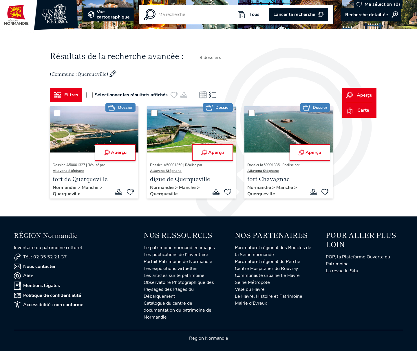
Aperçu (115, 152)
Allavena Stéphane (68, 170)
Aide (23, 275)
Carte (357, 110)
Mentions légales (37, 286)
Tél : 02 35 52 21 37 (40, 257)
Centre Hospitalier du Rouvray (266, 268)
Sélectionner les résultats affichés (127, 95)
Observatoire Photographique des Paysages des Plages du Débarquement (179, 289)
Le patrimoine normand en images (179, 248)
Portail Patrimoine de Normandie (178, 261)
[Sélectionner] (57, 113)
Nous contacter (35, 266)
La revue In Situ (342, 271)
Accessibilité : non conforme (48, 304)
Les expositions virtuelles (170, 268)
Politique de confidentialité (47, 295)
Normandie (65, 187)
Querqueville (67, 194)
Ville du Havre (250, 289)
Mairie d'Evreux (251, 303)
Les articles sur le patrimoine (174, 275)
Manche (91, 187)
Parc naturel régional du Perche (267, 261)
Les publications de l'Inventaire (176, 254)
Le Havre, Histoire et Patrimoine (268, 296)
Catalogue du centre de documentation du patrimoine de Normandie (177, 310)
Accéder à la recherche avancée (371, 14)
